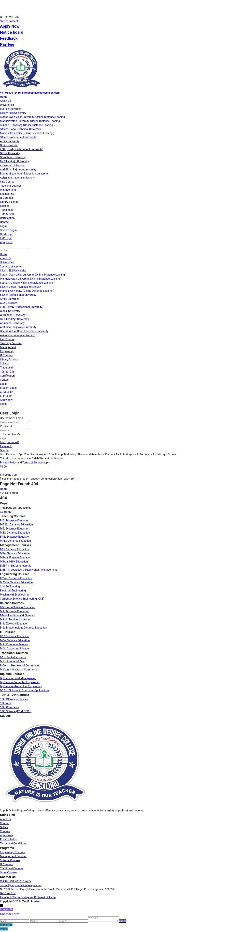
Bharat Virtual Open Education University (24, 173)
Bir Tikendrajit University (14, 161)
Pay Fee (7, 44)
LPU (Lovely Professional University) (21, 149)
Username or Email (11, 418)
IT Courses (6, 197)
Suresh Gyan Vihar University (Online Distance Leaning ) (33, 117)
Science (4, 205)
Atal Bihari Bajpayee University (18, 169)
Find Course (7, 181)
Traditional (6, 210)
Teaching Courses (11, 185)
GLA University (9, 145)
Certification (7, 218)
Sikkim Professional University (18, 137)
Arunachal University (12, 165)
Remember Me (10, 434)
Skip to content (9, 21)
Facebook (6, 446)
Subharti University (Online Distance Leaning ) (27, 125)
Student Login (8, 230)
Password (6, 426)
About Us (5, 100)
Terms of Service (32, 462)
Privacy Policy (8, 462)
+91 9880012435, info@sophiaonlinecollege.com (30, 92)
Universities (7, 104)
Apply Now (9, 26)
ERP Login (6, 238)
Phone (4, 929)
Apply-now (6, 242)
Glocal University (10, 153)
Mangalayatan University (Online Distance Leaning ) (31, 121)
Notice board (11, 32)
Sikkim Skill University (13, 113)
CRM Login (6, 234)
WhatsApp (6, 925)
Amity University (9, 141)
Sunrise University (10, 108)
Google (4, 450)
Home (3, 96)
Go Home (5, 511)
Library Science (9, 201)
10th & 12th (7, 214)
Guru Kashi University (12, 157)
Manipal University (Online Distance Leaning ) (27, 133)
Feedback (9, 38)
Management (8, 189)
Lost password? (9, 442)
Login (3, 226)
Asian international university (17, 177)
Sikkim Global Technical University (20, 129)
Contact (4, 222)
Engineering (7, 193)
